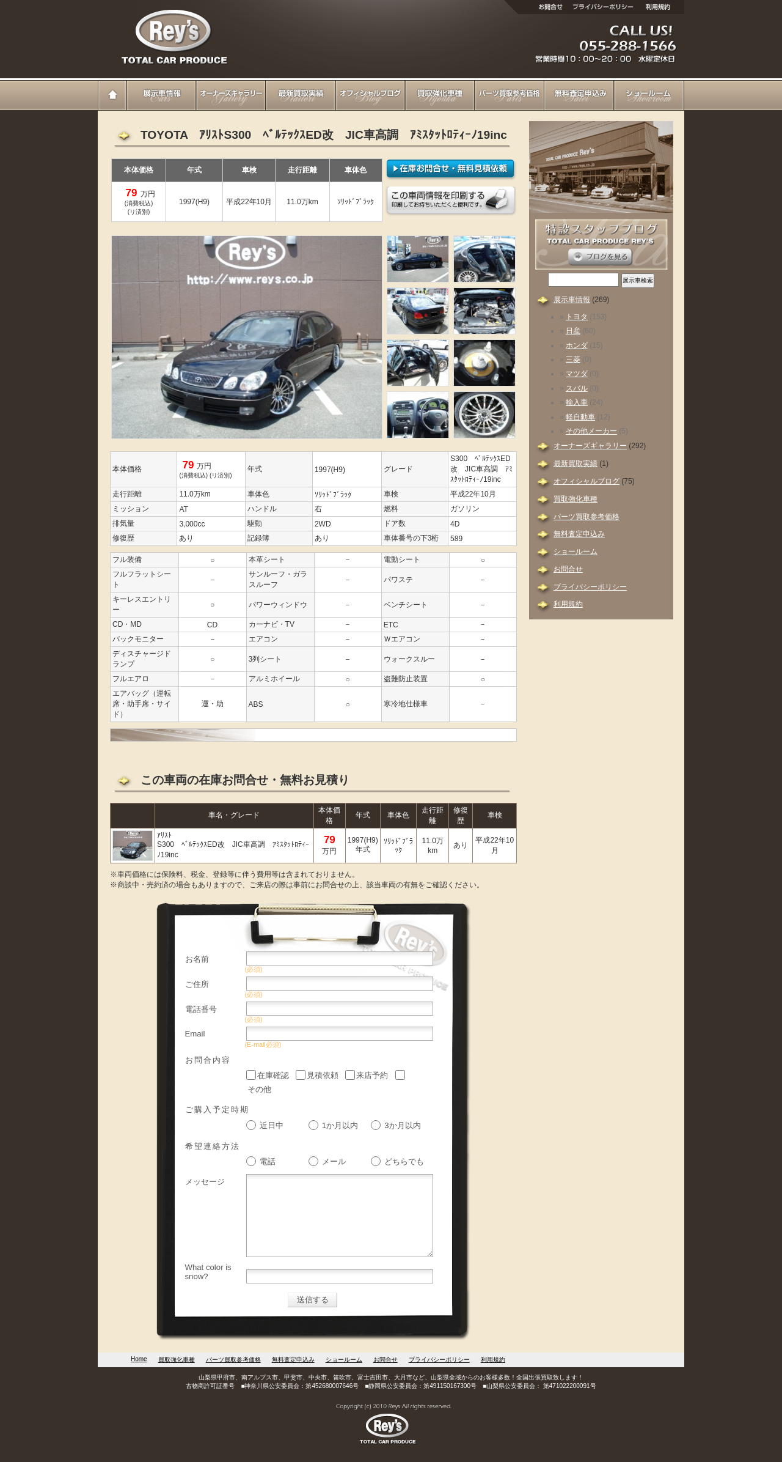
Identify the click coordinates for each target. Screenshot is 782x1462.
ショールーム (649, 94)
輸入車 (577, 402)
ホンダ (577, 345)
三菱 (573, 359)
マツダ (577, 373)
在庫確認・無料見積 (451, 169)
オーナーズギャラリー (231, 94)
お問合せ (568, 569)
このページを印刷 (451, 201)
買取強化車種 (440, 94)
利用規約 (568, 604)
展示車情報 (161, 94)
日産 (573, 331)
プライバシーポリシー (590, 587)
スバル (577, 388)
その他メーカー (591, 431)
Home (112, 94)
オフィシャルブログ (370, 94)
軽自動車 (580, 417)
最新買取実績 (300, 94)
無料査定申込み (579, 94)
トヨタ (577, 316)
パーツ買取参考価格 (509, 94)
